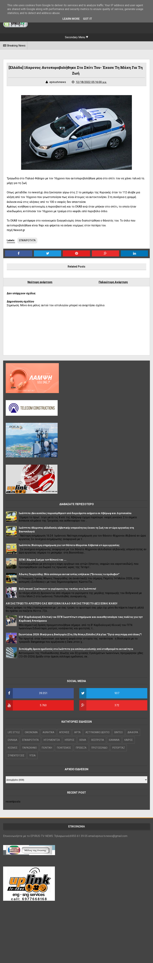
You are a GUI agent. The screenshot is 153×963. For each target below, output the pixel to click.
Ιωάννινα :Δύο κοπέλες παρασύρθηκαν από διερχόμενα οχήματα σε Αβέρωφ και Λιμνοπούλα (75, 513)
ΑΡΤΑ (77, 732)
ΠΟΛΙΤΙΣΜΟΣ (64, 747)
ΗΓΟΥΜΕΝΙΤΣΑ (52, 740)
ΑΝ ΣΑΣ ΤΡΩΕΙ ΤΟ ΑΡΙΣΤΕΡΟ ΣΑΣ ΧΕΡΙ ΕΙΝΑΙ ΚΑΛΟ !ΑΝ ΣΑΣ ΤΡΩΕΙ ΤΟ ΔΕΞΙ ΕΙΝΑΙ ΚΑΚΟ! (61, 603)
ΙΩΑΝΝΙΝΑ (114, 740)
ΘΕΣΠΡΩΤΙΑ (97, 740)
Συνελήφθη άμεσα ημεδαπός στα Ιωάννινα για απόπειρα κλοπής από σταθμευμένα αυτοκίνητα (76, 649)
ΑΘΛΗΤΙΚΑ (48, 732)
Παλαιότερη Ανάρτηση (113, 282)
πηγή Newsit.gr (16, 230)
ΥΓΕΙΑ (32, 755)
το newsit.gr (35, 192)
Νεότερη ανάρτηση (40, 282)
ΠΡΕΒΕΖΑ (81, 747)
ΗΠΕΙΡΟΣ (69, 740)
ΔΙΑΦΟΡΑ (133, 732)
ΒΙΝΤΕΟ (118, 732)
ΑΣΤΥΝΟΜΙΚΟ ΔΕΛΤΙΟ (98, 732)
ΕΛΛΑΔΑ (12, 740)
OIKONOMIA (31, 732)
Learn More (71, 18)
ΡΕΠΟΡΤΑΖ (118, 747)
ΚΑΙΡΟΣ (128, 740)
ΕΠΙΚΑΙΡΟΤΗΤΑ (27, 240)
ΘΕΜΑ (82, 740)
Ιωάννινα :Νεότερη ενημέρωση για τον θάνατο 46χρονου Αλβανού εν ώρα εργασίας (69, 545)
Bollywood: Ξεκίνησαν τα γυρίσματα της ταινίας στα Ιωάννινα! (57, 588)
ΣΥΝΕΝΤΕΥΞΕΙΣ (16, 755)
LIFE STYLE (14, 732)
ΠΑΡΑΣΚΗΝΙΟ (29, 747)
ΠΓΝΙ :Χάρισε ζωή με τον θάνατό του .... (42, 559)
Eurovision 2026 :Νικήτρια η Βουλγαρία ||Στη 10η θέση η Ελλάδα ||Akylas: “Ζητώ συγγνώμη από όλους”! (80, 634)
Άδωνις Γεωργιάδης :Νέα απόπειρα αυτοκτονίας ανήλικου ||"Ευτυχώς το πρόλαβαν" (69, 574)
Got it (87, 18)
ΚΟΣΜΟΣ (12, 747)
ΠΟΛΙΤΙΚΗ (47, 747)
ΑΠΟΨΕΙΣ (64, 732)
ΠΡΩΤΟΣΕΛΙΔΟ (99, 747)
